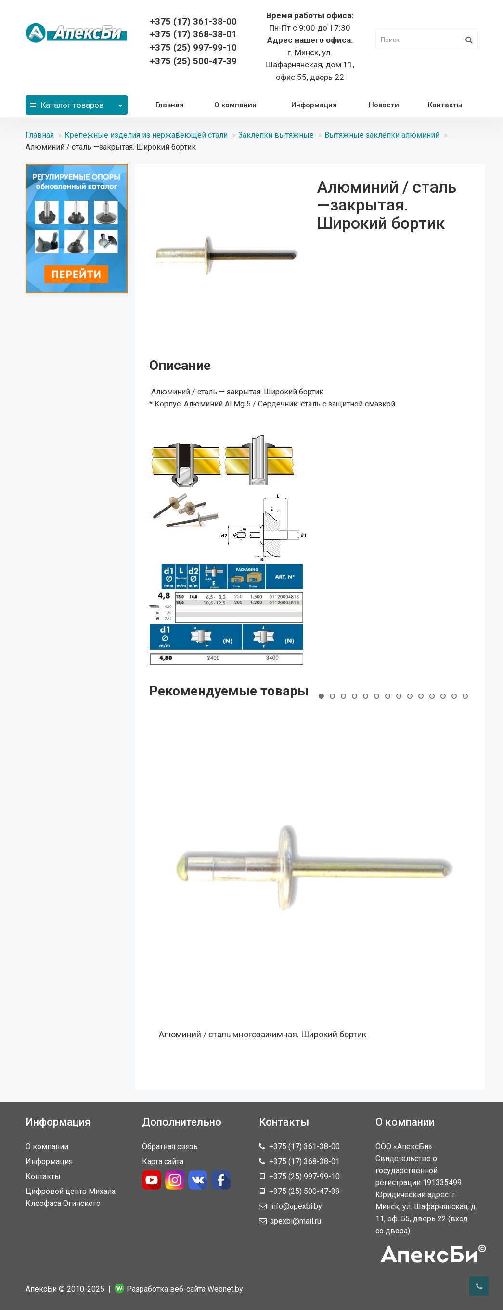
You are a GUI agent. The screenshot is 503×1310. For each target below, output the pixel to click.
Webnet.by (225, 1289)
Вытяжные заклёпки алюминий (381, 135)
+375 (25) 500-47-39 (193, 60)
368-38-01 (193, 33)
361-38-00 (193, 21)
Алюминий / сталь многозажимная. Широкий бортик (262, 1034)
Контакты (445, 105)
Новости (384, 105)
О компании (235, 105)
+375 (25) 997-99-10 (193, 47)
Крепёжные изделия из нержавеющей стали (146, 135)
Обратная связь (170, 1146)
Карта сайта (162, 1161)
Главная (169, 105)
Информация (314, 105)
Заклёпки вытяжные (276, 135)
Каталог (76, 102)
